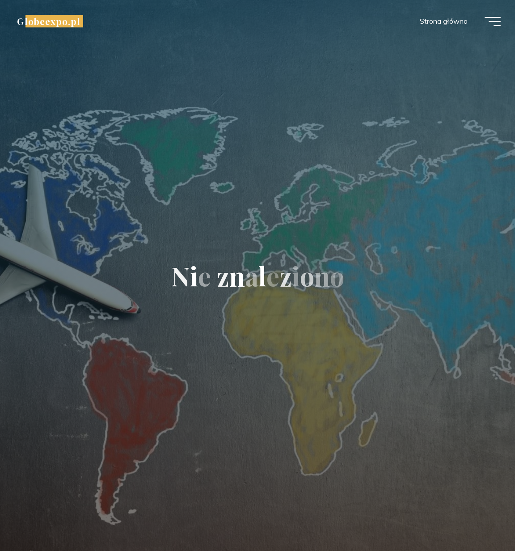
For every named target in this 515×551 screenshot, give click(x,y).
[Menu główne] (493, 21)
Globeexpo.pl (48, 21)
